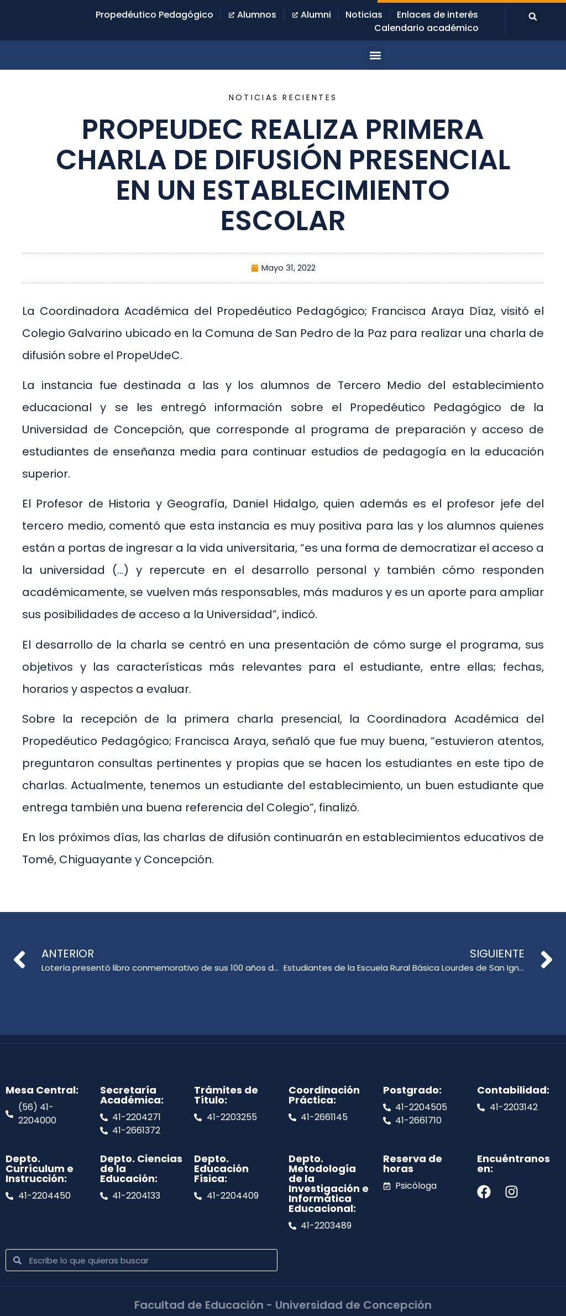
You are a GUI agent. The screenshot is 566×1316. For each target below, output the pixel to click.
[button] (533, 16)
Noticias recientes (283, 97)
